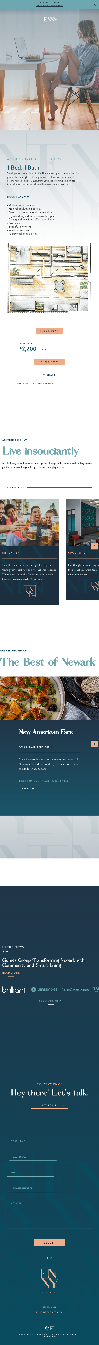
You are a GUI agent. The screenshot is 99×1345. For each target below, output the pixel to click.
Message (16, 1203)
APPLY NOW (49, 362)
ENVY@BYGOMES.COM (49, 1312)
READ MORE (10, 973)
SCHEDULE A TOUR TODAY (49, 6)
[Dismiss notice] (94, 4)
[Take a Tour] (91, 1337)
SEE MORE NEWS (50, 1001)
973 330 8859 (49, 1307)
